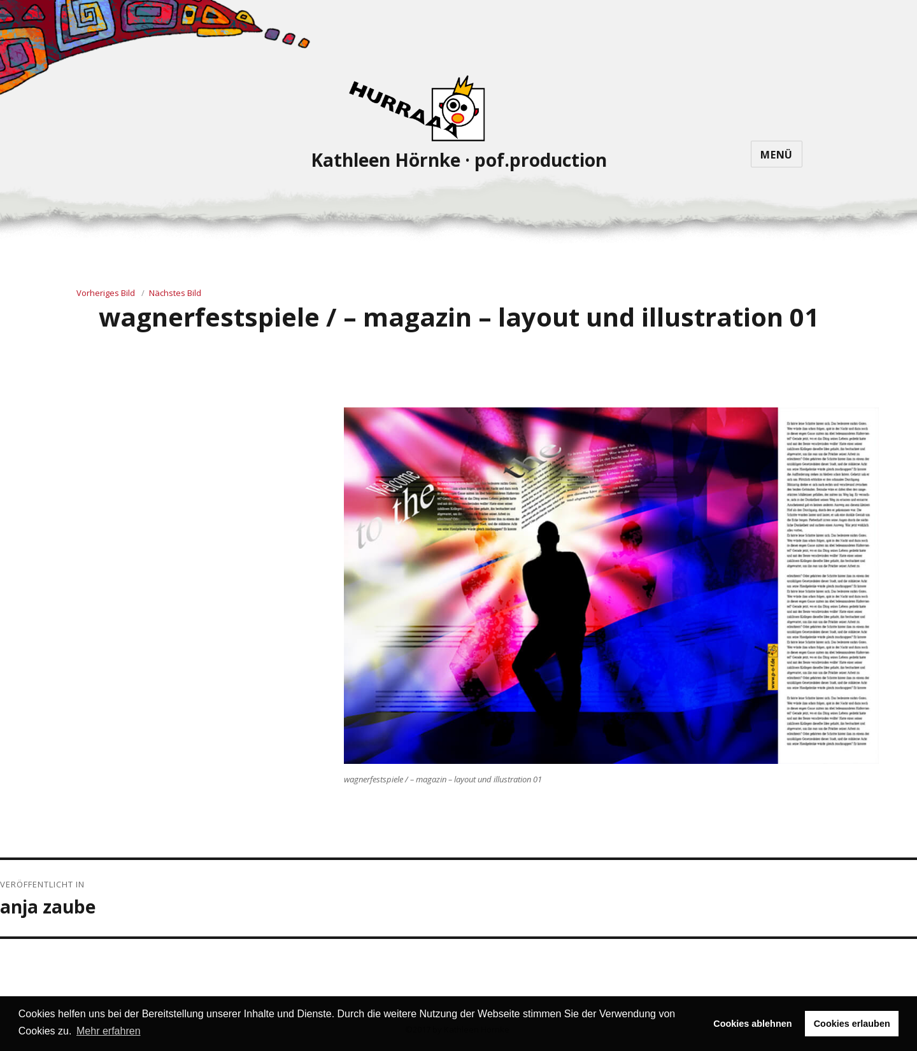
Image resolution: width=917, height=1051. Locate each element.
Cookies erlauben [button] (852, 1024)
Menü (776, 155)
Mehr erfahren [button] (108, 1031)
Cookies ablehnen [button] (752, 1024)
